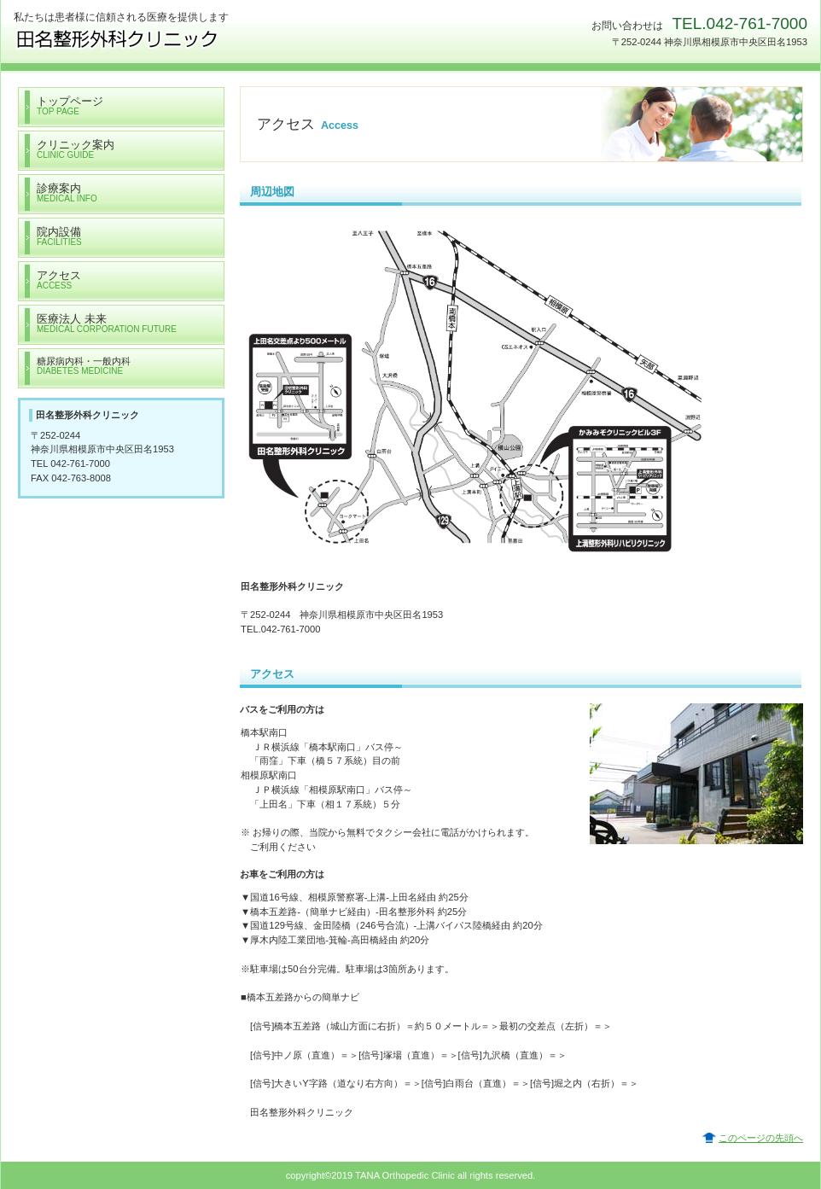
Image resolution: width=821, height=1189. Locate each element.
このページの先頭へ (761, 1138)
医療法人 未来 (184, 39)
